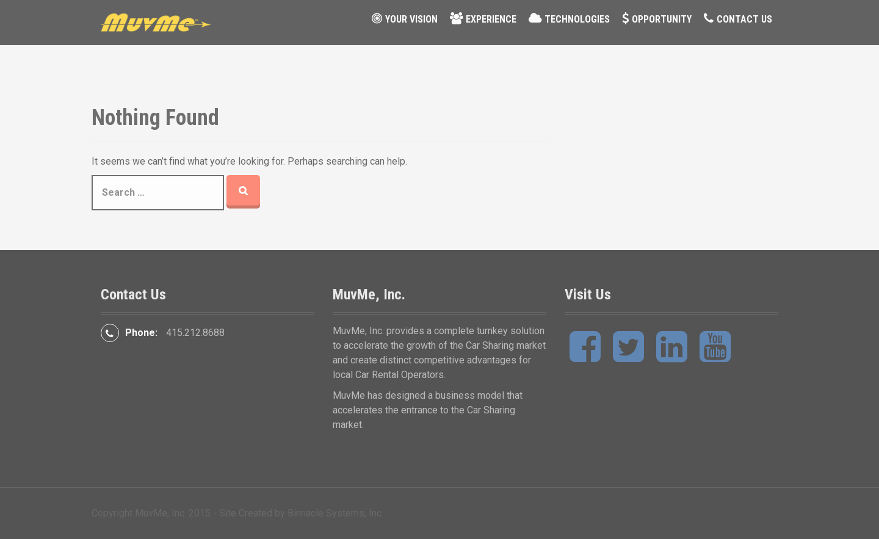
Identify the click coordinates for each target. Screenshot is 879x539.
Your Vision (411, 19)
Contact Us (744, 19)
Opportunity (662, 19)
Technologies (577, 19)
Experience (491, 19)
